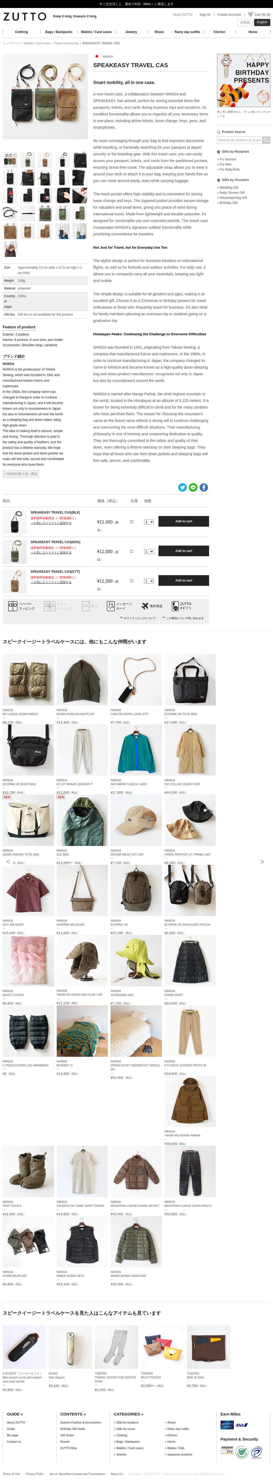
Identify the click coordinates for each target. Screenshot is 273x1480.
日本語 (245, 22)
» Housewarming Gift (232, 198)
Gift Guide (67, 1435)
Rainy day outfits (187, 32)
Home (252, 32)
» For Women (226, 159)
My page (12, 1435)
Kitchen (219, 32)
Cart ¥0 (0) (262, 15)
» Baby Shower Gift (231, 193)
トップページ (11, 43)
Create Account (229, 15)
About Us (117, 1473)
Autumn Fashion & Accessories (80, 1422)
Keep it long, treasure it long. (75, 16)
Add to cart (183, 521)
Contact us (14, 1441)
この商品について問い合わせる (185, 618)
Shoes (159, 32)
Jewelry (131, 32)
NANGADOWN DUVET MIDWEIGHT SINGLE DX (135, 1065)
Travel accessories (66, 43)
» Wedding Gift (227, 187)
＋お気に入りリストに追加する (51, 523)
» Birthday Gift (227, 203)
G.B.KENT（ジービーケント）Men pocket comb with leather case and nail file (23, 1377)
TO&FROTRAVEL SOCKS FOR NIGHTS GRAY (115, 1377)
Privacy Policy (35, 1473)
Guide (11, 1428)
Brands (65, 1441)
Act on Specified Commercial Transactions (77, 1473)
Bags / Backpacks (58, 32)
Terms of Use (11, 1473)
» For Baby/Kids (228, 169)
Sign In (204, 15)
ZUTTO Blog (68, 1448)
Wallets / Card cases (96, 32)
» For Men (224, 164)
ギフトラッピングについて (140, 618)
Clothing (21, 32)
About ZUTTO (182, 15)
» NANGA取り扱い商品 (21, 474)
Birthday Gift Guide (72, 1428)
